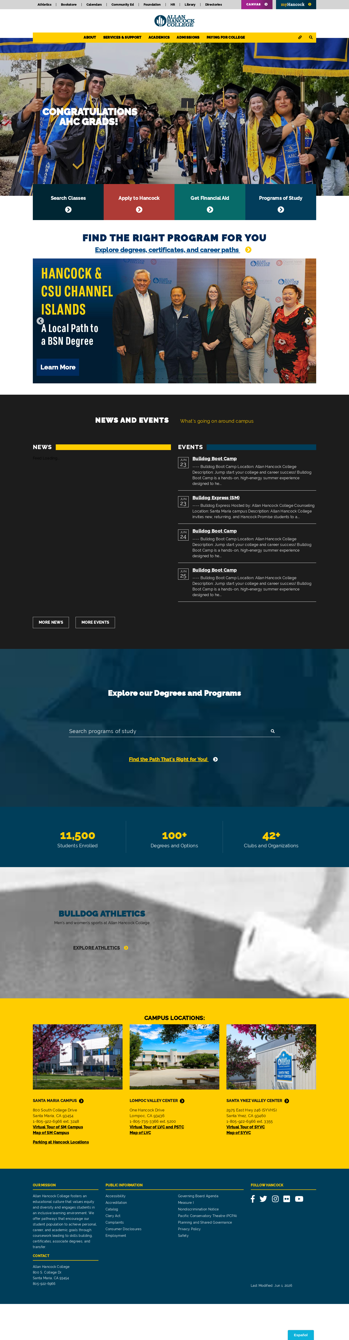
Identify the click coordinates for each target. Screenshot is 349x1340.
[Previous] (40, 321)
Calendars (94, 4)
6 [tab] (162, 379)
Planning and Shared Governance (205, 1258)
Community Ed (122, 4)
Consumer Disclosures (123, 1265)
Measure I (186, 1239)
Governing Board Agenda (198, 1232)
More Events (95, 623)
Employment (116, 1272)
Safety (183, 1272)
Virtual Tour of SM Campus (58, 1163)
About (90, 37)
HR (172, 4)
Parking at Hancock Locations (61, 1178)
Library (190, 4)
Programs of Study (280, 202)
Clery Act (113, 1252)
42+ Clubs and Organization (271, 847)
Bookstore (69, 4)
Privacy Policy (189, 1265)
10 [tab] (181, 379)
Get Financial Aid (209, 202)
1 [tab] (139, 379)
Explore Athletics (96, 975)
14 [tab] (200, 379)
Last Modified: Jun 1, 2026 (271, 1322)
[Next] (308, 321)
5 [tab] (158, 379)
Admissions (188, 37)
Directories (213, 4)
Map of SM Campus (51, 1168)
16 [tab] (210, 379)
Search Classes (68, 202)
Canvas (253, 4)
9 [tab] (176, 379)
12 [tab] (191, 379)
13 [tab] (195, 379)
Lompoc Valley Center (154, 1136)
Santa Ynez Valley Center (254, 1136)
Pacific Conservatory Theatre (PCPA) (207, 1252)
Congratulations (174, 117)
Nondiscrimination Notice (198, 1245)
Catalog (112, 1245)
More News (51, 623)
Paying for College (226, 37)
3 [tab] (148, 379)
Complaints (115, 1258)
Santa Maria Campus (55, 1136)
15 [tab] (205, 379)
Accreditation (116, 1239)
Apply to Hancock (139, 202)
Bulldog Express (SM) (216, 498)
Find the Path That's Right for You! (169, 762)
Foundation (152, 4)
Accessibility (116, 1232)
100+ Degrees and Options (174, 847)
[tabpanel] (174, 321)
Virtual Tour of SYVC (245, 1163)
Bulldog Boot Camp (214, 459)
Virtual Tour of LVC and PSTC (157, 1163)
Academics (159, 37)
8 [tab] (172, 379)
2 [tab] (143, 379)
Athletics (44, 4)
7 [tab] (167, 379)
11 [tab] (186, 379)
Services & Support (122, 37)
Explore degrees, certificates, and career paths (167, 250)
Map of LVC (140, 1168)
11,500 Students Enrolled (77, 847)
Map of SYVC (238, 1168)
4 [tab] (153, 379)
